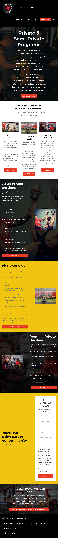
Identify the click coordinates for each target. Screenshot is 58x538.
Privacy (15, 529)
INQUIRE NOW (15, 255)
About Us (35, 19)
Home (16, 8)
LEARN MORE (10, 170)
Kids (28, 8)
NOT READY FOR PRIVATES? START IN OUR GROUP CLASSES (29, 509)
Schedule (22, 8)
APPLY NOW (15, 326)
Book (29, 19)
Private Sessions (41, 8)
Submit (45, 476)
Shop (27, 523)
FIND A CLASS (45, 19)
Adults (33, 8)
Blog (25, 19)
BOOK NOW (44, 387)
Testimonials (51, 8)
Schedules (12, 523)
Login (53, 19)
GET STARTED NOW (29, 96)
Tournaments (18, 19)
